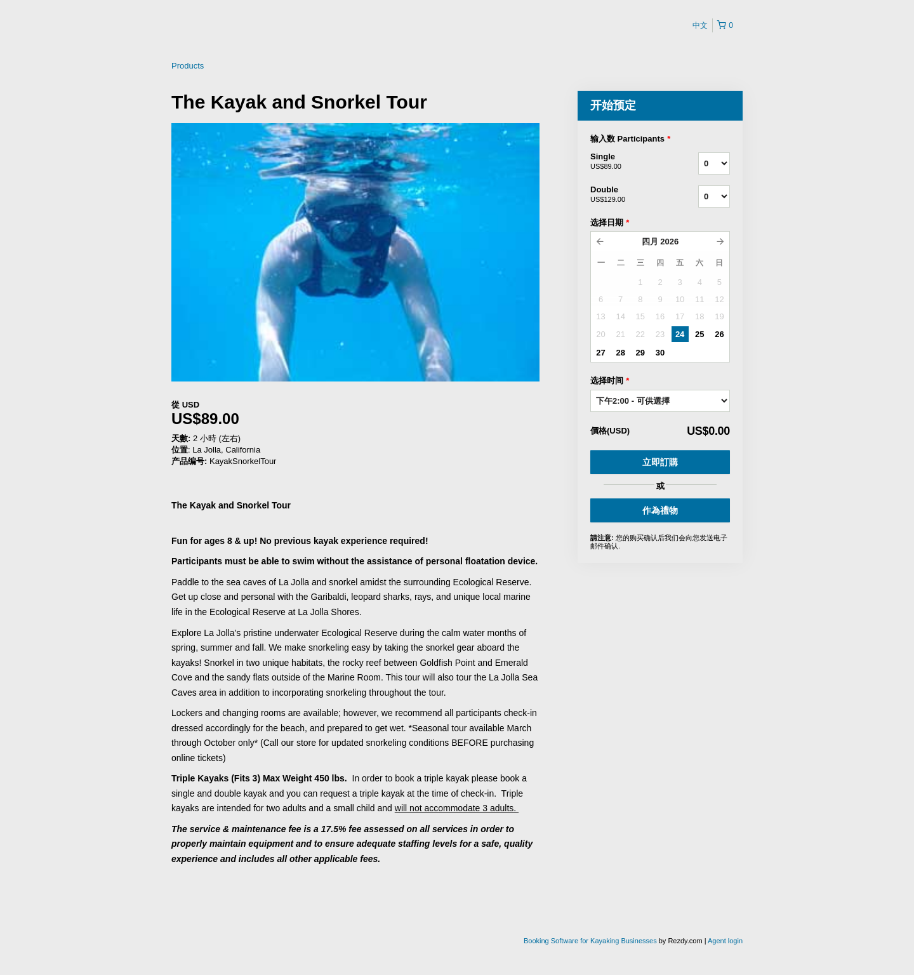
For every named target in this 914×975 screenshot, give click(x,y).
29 (640, 352)
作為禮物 (660, 510)
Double (628, 195)
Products (187, 65)
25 (699, 334)
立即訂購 (660, 462)
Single (628, 162)
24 (679, 334)
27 (600, 352)
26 (719, 334)
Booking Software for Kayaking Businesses (591, 941)
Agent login (725, 941)
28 (620, 352)
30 (660, 352)
